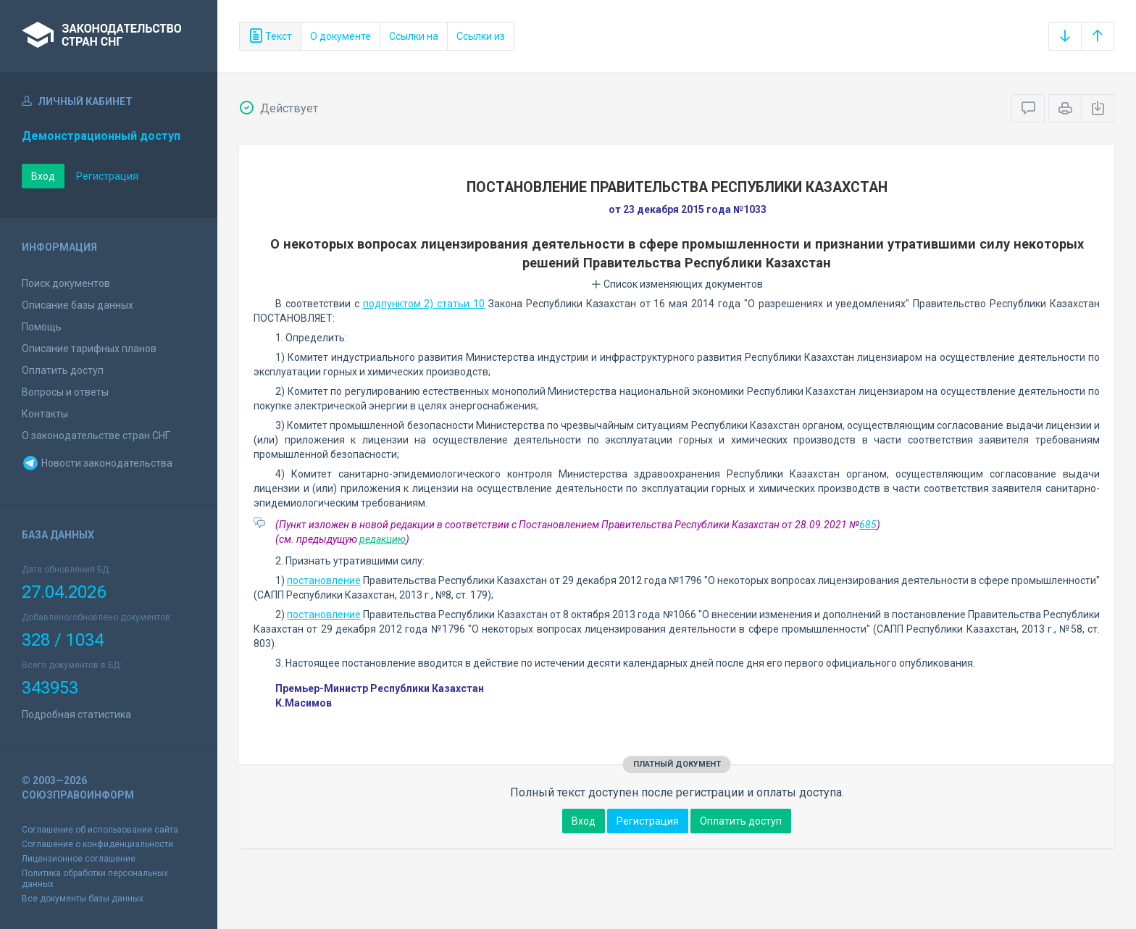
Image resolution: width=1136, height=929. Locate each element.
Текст (270, 36)
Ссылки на (413, 36)
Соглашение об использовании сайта (100, 830)
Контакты (45, 414)
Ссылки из (480, 36)
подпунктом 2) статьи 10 (424, 303)
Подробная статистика (76, 714)
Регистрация (107, 176)
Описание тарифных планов (89, 348)
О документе (340, 36)
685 (868, 524)
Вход (43, 176)
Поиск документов (66, 283)
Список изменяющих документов (677, 284)
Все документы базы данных (82, 898)
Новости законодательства (97, 463)
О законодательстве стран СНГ (96, 435)
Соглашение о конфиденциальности (97, 844)
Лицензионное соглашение (78, 859)
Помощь (42, 327)
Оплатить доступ (63, 370)
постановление (324, 580)
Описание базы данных (77, 305)
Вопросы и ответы (65, 392)
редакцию (382, 539)
